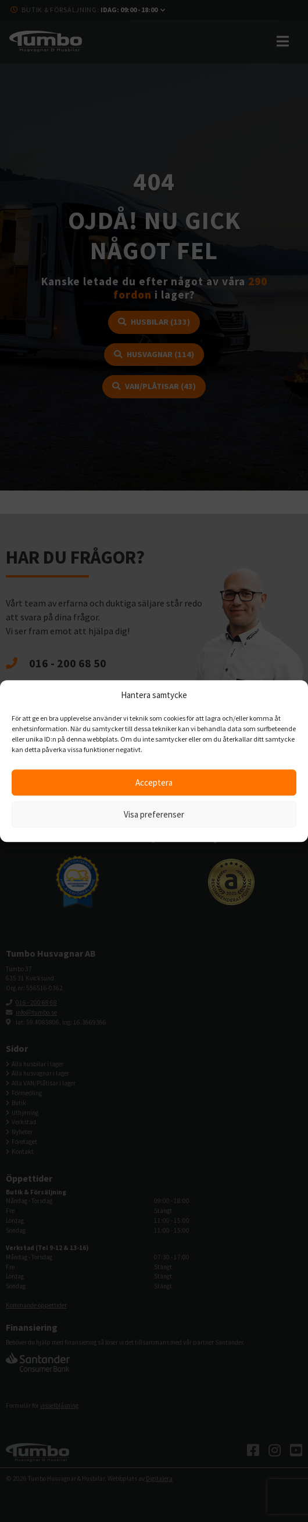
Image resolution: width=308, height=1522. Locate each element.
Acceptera (154, 782)
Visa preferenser (154, 814)
